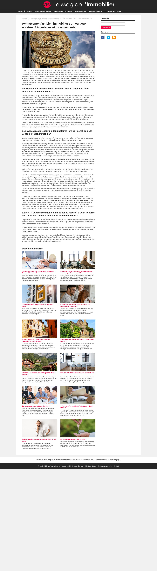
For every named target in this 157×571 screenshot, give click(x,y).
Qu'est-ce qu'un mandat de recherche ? (35, 406)
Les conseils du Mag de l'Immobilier (40, 18)
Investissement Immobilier (63, 11)
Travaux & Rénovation (113, 11)
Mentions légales (90, 466)
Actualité (29, 11)
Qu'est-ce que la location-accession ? (73, 439)
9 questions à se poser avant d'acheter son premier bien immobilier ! (75, 305)
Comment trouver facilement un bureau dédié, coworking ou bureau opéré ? (76, 272)
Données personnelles (105, 466)
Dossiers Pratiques (95, 11)
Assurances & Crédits (43, 11)
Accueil (20, 11)
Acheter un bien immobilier (74, 18)
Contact (116, 466)
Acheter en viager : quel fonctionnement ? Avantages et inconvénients (36, 340)
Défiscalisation (80, 11)
